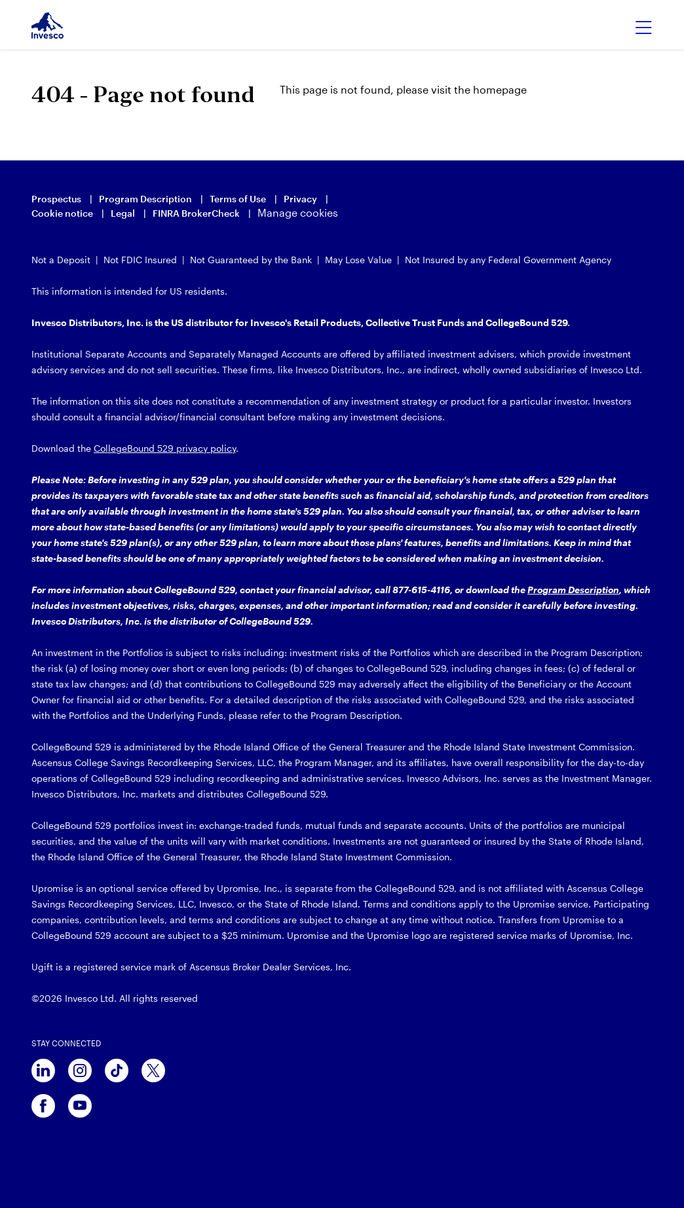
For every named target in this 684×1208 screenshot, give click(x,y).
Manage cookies (297, 212)
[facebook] (43, 1106)
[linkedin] (43, 1070)
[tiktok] (116, 1070)
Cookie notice (62, 213)
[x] (153, 1070)
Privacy (300, 198)
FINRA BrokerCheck (196, 213)
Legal (123, 213)
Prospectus (56, 198)
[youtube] (80, 1106)
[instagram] (80, 1070)
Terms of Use (238, 198)
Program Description (145, 198)
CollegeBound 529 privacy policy (165, 448)
